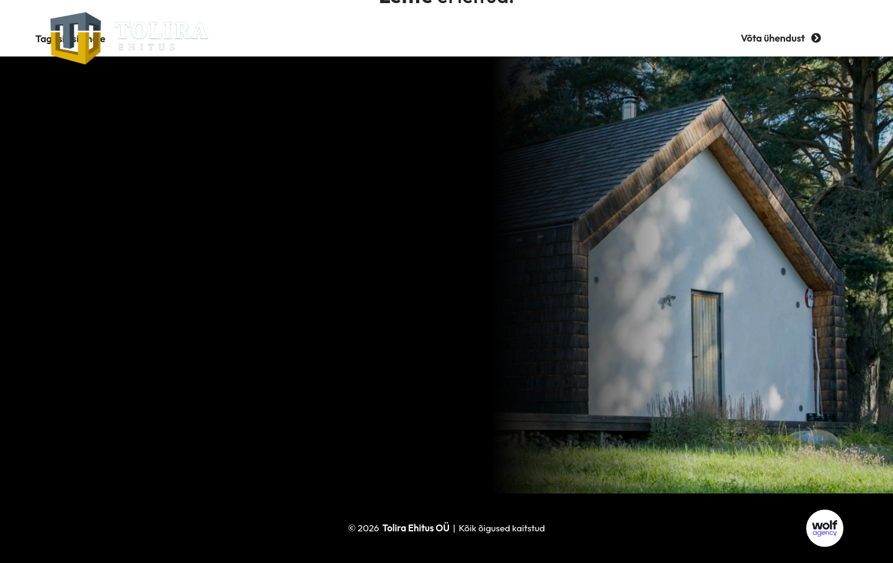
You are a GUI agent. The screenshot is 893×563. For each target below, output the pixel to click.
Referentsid (442, 37)
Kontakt (618, 37)
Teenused (287, 37)
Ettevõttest (362, 37)
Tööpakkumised (535, 37)
